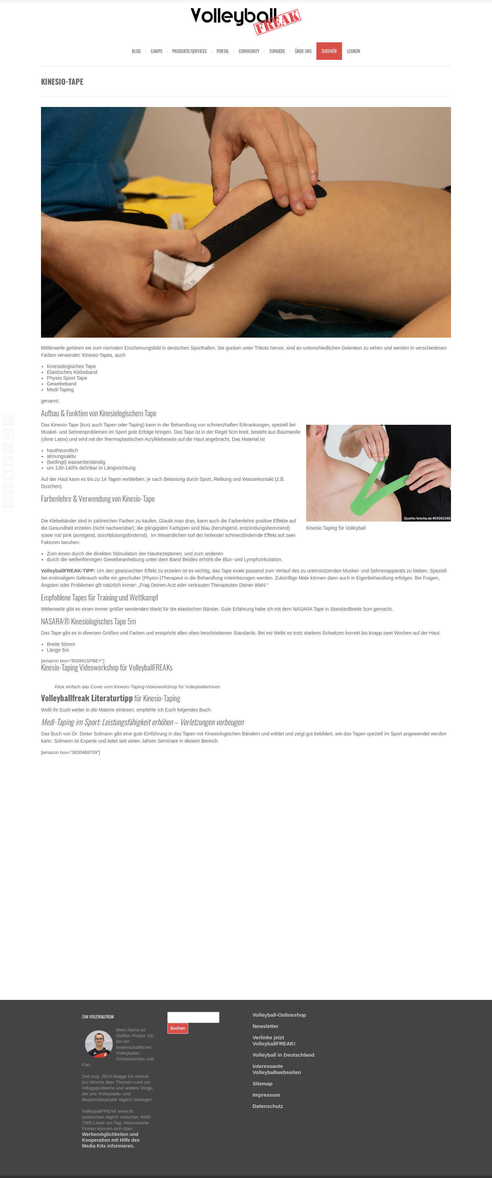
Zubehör (329, 51)
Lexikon (353, 51)
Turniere (277, 51)
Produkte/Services (189, 51)
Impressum (266, 1095)
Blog (136, 51)
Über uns (303, 51)
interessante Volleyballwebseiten (276, 1069)
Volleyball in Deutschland (283, 1055)
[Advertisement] (246, 869)
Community (249, 51)
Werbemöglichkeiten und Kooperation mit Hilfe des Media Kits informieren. (110, 1140)
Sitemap (262, 1083)
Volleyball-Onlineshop (279, 1015)
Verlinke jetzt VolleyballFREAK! (274, 1040)
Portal (223, 51)
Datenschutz (267, 1106)
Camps (156, 51)
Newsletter (265, 1026)
